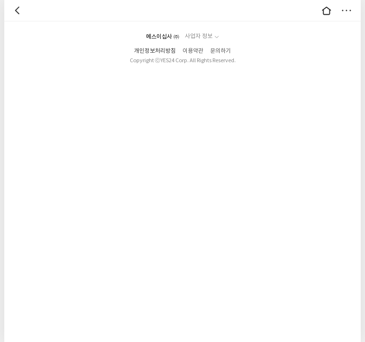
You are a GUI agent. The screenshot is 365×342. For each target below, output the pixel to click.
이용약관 (192, 51)
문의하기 (220, 51)
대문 (326, 10)
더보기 (346, 10)
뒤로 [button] (18, 10)
